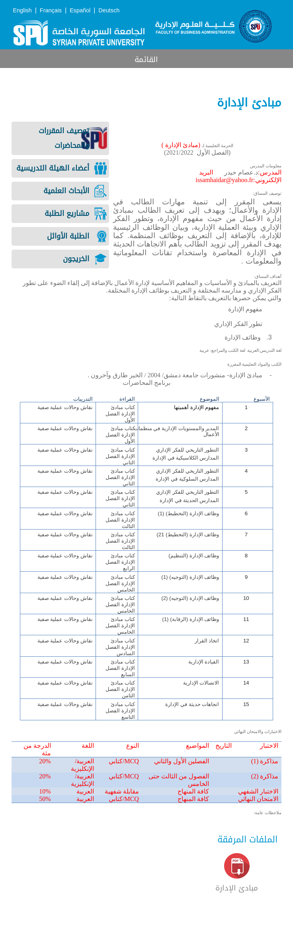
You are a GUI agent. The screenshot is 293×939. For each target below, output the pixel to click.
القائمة (146, 59)
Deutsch (108, 10)
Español (80, 10)
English (22, 10)
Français (51, 10)
